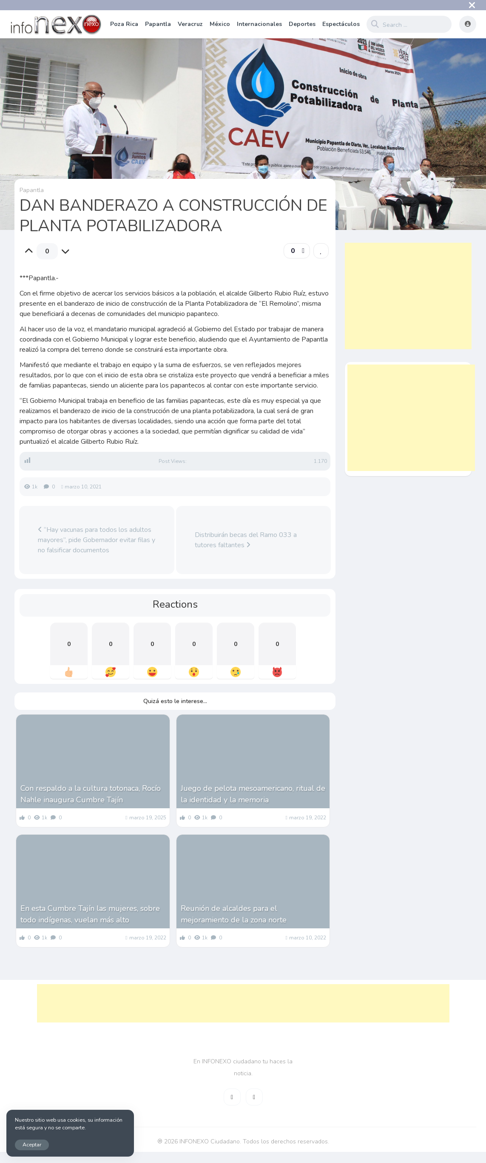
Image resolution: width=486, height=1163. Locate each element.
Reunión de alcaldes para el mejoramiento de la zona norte (234, 914)
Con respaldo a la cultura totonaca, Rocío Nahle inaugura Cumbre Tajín (90, 794)
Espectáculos (341, 24)
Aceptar (32, 1144)
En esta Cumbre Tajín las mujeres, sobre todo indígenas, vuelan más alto (90, 914)
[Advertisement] (408, 296)
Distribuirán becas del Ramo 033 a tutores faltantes (246, 540)
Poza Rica (124, 24)
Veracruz (190, 24)
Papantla (158, 24)
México (220, 24)
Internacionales (259, 24)
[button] (297, 250)
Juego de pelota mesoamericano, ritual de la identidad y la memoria (253, 794)
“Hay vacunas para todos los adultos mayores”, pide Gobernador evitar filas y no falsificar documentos (96, 540)
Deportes (302, 24)
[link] (321, 250)
